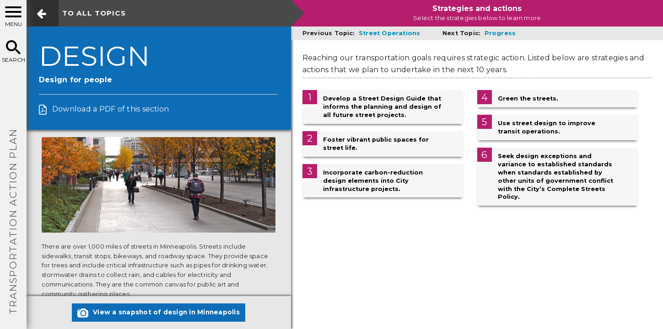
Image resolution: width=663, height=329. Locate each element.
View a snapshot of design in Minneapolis (158, 313)
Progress (500, 33)
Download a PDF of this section (110, 109)
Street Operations (389, 33)
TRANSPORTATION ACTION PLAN (13, 221)
